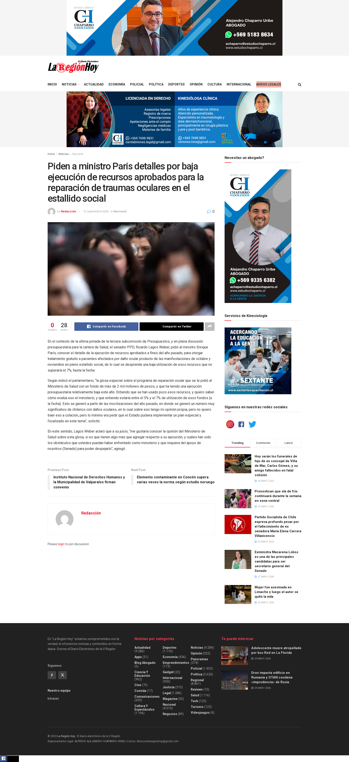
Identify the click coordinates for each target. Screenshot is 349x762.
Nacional (77, 154)
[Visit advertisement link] (174, 28)
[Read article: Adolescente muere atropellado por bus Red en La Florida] (234, 655)
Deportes (176, 84)
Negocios (170, 714)
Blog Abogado (145, 662)
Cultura (214, 84)
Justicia (168, 687)
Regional (197, 680)
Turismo (197, 707)
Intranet (53, 698)
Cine (137, 685)
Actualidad (94, 84)
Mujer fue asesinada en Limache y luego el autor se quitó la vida (276, 592)
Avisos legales (268, 84)
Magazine (170, 699)
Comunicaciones (147, 696)
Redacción (68, 211)
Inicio (52, 84)
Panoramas (199, 659)
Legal (167, 693)
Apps (138, 657)
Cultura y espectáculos (144, 707)
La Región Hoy (66, 736)
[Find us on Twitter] (62, 675)
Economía (117, 84)
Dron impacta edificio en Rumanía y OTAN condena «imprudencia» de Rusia (271, 677)
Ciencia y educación (142, 673)
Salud (195, 695)
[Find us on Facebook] (52, 675)
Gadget (168, 672)
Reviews (197, 689)
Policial (137, 84)
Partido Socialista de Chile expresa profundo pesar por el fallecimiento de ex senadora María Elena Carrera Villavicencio (278, 526)
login (61, 544)
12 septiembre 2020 (96, 211)
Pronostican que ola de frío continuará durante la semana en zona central (278, 496)
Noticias (69, 84)
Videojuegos (200, 712)
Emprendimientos (176, 662)
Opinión (196, 84)
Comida (140, 691)
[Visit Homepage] (73, 66)
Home (51, 154)
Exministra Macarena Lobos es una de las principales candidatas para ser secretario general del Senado (276, 561)
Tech (194, 701)
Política (156, 84)
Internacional (239, 84)
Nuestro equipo (59, 690)
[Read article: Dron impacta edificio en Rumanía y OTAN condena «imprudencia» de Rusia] (234, 680)
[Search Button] (299, 84)
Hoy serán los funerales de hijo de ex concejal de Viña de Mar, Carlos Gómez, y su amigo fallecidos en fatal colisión (276, 465)
